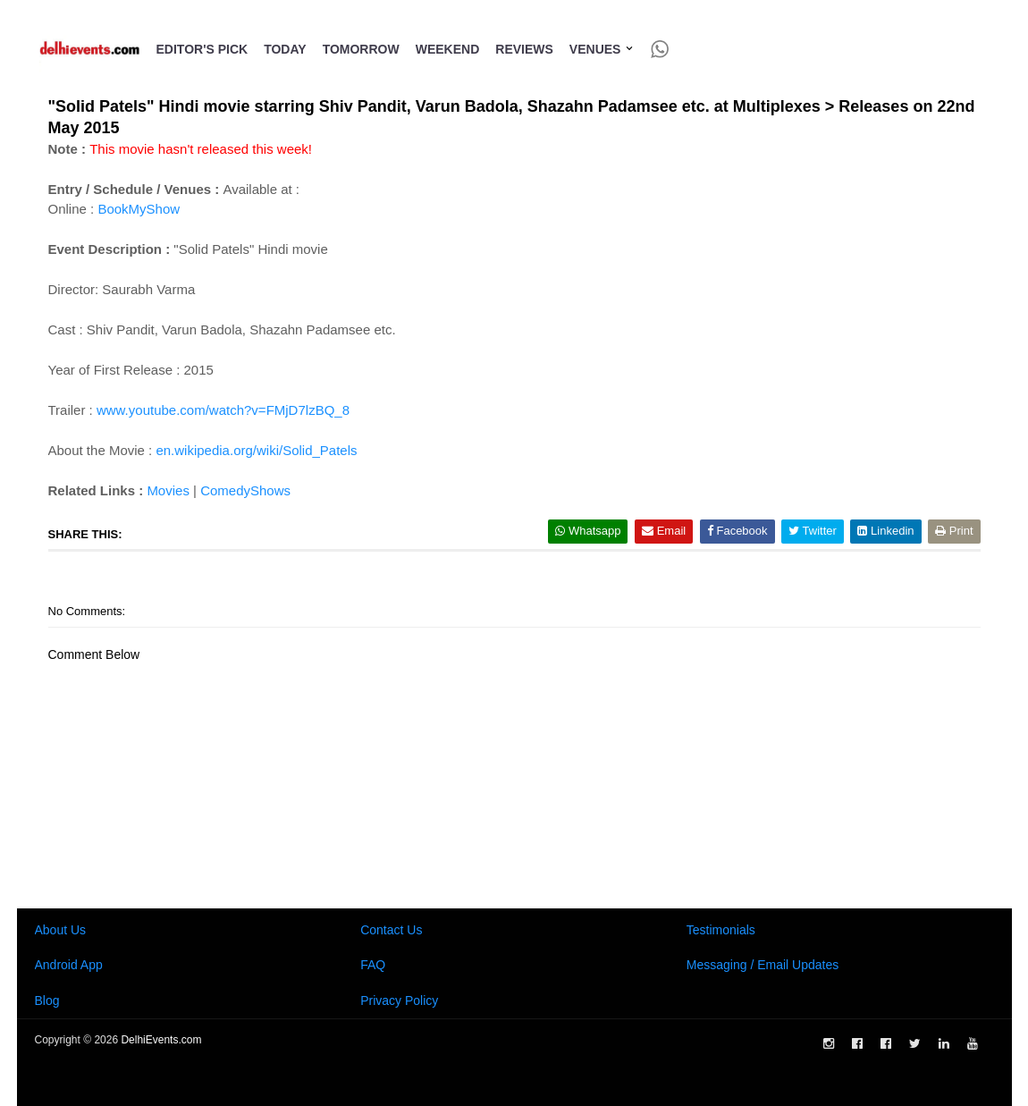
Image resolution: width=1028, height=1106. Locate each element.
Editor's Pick (202, 49)
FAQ (372, 965)
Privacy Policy (399, 1000)
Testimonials (721, 930)
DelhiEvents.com (161, 1040)
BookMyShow (138, 208)
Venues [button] (602, 49)
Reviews (524, 49)
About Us (61, 930)
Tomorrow (361, 49)
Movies (168, 490)
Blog (47, 1000)
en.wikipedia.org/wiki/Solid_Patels (256, 450)
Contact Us (391, 930)
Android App (69, 965)
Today (285, 49)
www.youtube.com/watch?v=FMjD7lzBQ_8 (223, 410)
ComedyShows (245, 490)
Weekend (448, 49)
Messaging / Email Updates (762, 965)
